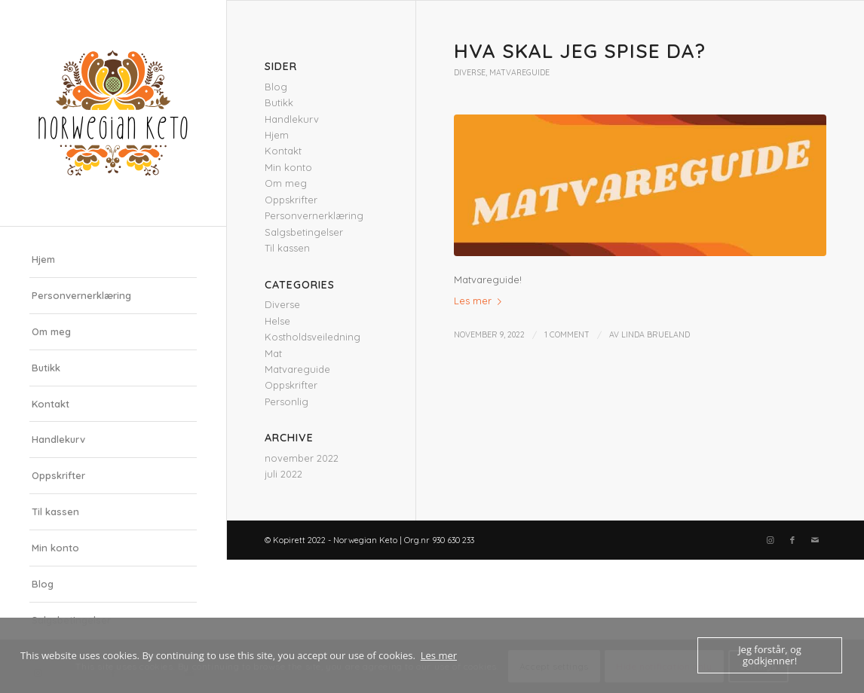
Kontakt (50, 404)
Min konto (55, 548)
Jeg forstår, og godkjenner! (769, 655)
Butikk (46, 368)
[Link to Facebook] (792, 540)
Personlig (286, 401)
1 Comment (567, 334)
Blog (43, 584)
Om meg (51, 331)
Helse (277, 321)
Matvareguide (519, 73)
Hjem (43, 259)
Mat (273, 353)
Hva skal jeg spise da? (580, 50)
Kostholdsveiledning (312, 337)
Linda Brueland (655, 334)
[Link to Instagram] (769, 540)
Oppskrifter (58, 475)
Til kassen (55, 511)
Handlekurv (58, 439)
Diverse (470, 73)
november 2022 (302, 458)
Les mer (480, 301)
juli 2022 (283, 474)
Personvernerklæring (81, 295)
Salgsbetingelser (304, 232)
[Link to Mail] (815, 540)
